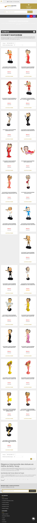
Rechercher (30, 11)
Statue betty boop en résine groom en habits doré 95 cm (27, 253)
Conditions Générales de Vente (7, 500)
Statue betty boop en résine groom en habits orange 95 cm (9, 67)
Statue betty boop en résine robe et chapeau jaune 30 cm (9, 378)
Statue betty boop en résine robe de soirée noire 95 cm (9, 347)
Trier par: (4, 43)
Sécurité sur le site (5, 506)
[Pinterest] (31, 16)
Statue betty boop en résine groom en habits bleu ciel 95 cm (27, 224)
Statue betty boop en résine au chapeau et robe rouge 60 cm (9, 99)
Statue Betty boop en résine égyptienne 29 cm (27, 161)
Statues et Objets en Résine (10, 23)
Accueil (2, 23)
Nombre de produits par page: (8, 45)
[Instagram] (34, 16)
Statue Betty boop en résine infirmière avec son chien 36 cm (28, 284)
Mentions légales (5, 508)
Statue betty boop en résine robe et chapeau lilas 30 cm (27, 378)
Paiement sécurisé (5, 504)
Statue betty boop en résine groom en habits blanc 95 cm (9, 224)
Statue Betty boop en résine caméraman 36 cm (9, 130)
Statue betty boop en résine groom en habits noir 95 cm (9, 284)
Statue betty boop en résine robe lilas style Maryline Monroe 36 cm (27, 410)
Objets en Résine (5, 513)
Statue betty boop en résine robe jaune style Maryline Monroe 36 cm (9, 410)
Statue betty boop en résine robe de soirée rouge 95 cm (27, 67)
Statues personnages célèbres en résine (23, 23)
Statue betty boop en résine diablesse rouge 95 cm (9, 161)
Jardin (3, 517)
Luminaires (4, 521)
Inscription (32, 490)
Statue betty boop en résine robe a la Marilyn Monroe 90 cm (9, 316)
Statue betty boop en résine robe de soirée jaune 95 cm (27, 316)
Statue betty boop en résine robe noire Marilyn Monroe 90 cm (9, 441)
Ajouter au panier (9, 76)
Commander (16, 1)
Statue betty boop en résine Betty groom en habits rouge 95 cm (27, 99)
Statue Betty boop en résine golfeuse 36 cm (27, 193)
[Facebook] (28, 16)
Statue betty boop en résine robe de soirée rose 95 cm (27, 347)
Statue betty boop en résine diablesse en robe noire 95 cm (28, 130)
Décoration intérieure (6, 515)
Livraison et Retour (5, 502)
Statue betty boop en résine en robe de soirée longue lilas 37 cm (9, 193)
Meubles (3, 519)
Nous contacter (5, 498)
